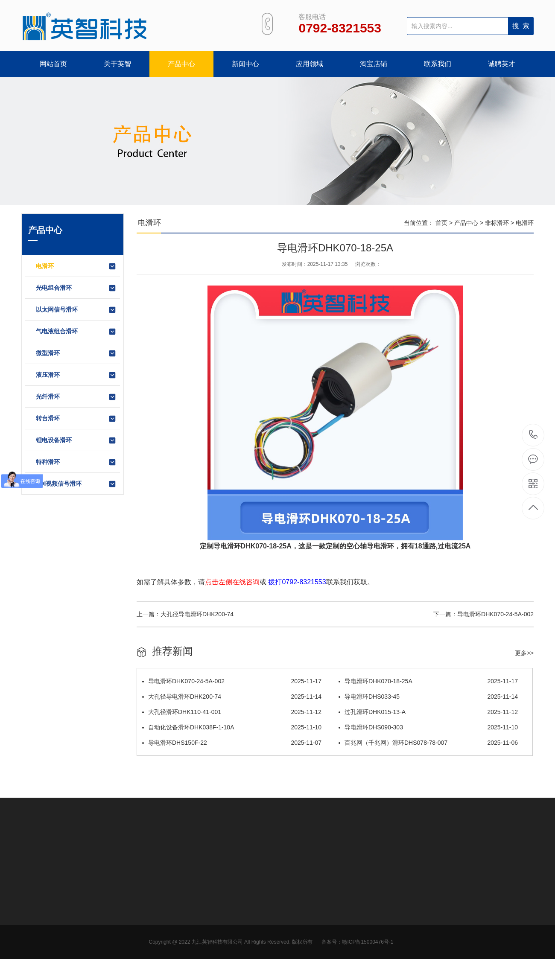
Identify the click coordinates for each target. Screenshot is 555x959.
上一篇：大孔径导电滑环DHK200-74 (185, 614)
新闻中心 (245, 63)
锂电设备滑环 (76, 440)
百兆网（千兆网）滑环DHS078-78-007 (428, 742)
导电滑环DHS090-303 (428, 727)
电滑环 (76, 266)
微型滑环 (76, 353)
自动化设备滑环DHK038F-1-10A (231, 727)
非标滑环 (497, 222)
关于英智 (117, 63)
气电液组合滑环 (76, 331)
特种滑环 (76, 462)
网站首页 (53, 63)
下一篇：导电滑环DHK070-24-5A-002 (483, 614)
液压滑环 (76, 375)
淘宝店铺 (373, 63)
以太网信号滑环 (76, 310)
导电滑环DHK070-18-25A (428, 681)
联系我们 (437, 63)
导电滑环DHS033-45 (428, 696)
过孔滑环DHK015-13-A (428, 712)
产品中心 (181, 63)
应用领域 (309, 63)
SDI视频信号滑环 (76, 484)
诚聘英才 (501, 63)
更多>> (524, 653)
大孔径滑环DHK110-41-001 (231, 712)
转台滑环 (76, 418)
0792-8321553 (533, 435)
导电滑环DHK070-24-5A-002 (231, 681)
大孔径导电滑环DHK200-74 (231, 696)
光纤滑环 (76, 397)
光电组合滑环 (76, 288)
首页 (441, 222)
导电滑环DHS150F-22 (231, 742)
